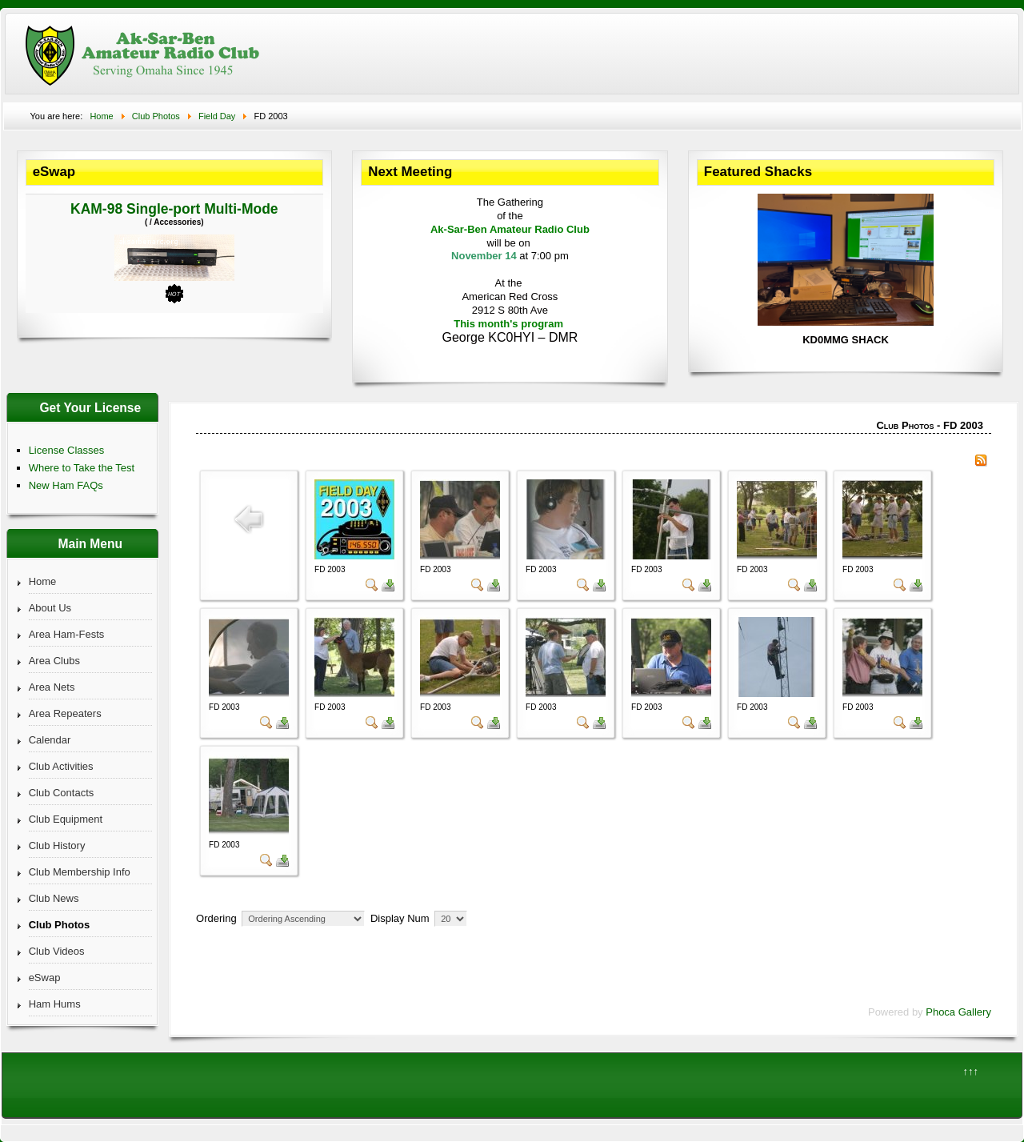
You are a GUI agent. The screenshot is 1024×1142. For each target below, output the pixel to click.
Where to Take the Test (81, 468)
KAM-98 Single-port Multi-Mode (174, 209)
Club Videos (57, 951)
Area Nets (52, 687)
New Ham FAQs (66, 485)
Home (43, 581)
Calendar (50, 740)
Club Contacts (61, 793)
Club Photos (59, 925)
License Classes (67, 450)
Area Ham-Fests (67, 634)
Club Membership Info (79, 872)
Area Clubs (54, 661)
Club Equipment (66, 819)
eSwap (45, 978)
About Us (50, 608)
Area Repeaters (65, 713)
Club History (57, 845)
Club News (54, 898)
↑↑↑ (971, 1071)
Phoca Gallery (958, 1012)
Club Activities (61, 766)
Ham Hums (55, 1004)
